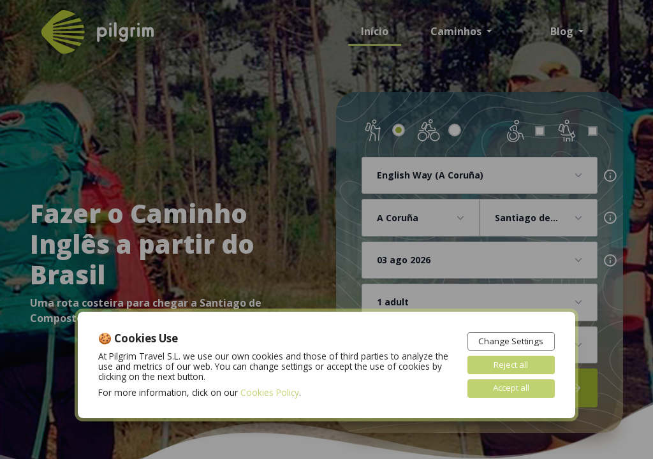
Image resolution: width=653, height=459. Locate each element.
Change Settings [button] (510, 340)
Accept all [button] (510, 388)
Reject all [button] (510, 364)
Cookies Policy (269, 392)
